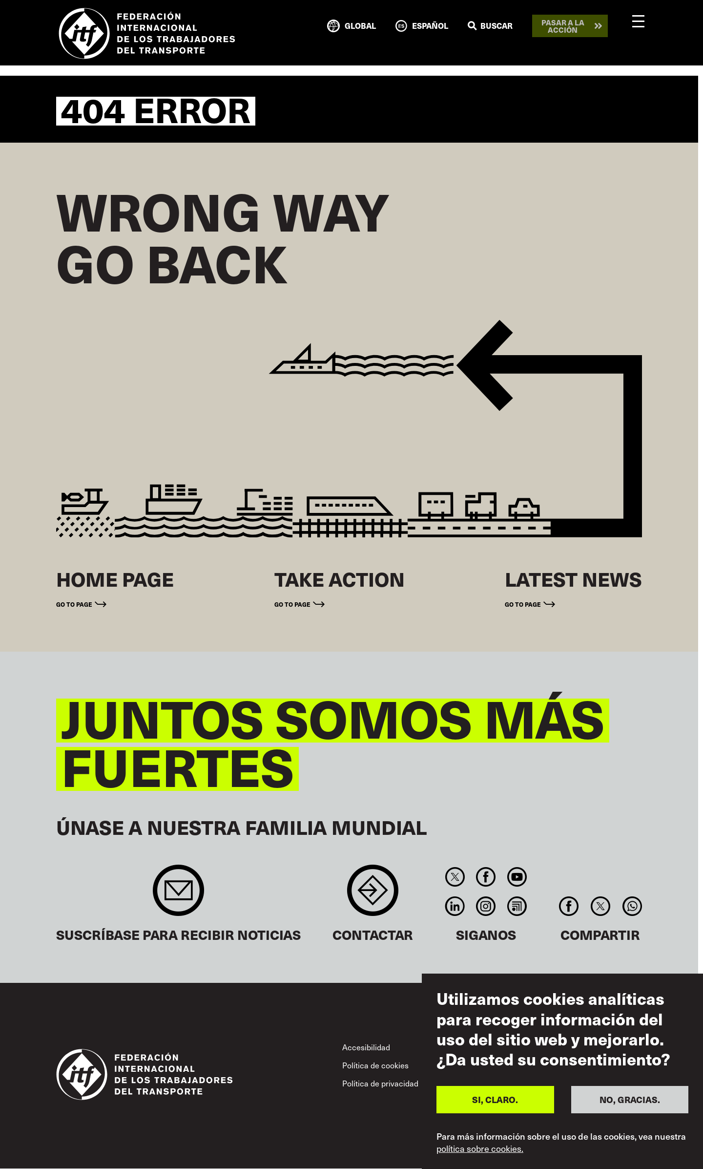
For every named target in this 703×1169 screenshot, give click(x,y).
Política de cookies (375, 1065)
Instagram (486, 906)
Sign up (178, 895)
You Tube (516, 877)
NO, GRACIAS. (630, 1099)
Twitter (454, 877)
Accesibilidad (366, 1047)
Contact (372, 895)
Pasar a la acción (562, 26)
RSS (516, 906)
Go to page (74, 604)
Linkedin (454, 906)
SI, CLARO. (495, 1099)
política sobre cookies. (479, 1148)
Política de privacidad (380, 1083)
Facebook (486, 877)
